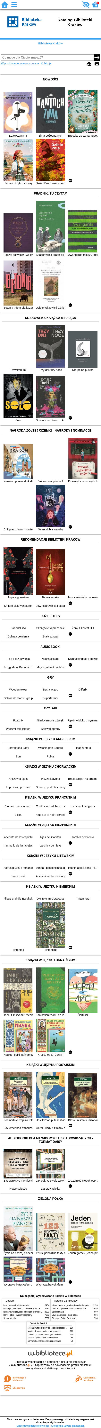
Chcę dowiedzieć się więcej (32, 1425)
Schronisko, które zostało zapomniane (44, 1341)
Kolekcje (46, 63)
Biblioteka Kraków (50, 43)
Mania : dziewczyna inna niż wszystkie (44, 1331)
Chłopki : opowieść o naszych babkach (69, 1308)
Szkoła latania (10, 1318)
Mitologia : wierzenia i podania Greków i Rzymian (25, 1308)
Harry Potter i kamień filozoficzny (18, 1315)
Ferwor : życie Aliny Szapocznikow (43, 1338)
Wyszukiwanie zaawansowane (20, 63)
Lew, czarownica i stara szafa (16, 1305)
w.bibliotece (20, 1365)
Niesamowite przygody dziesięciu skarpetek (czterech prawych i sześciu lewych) (38, 1312)
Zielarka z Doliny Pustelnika (64, 1318)
